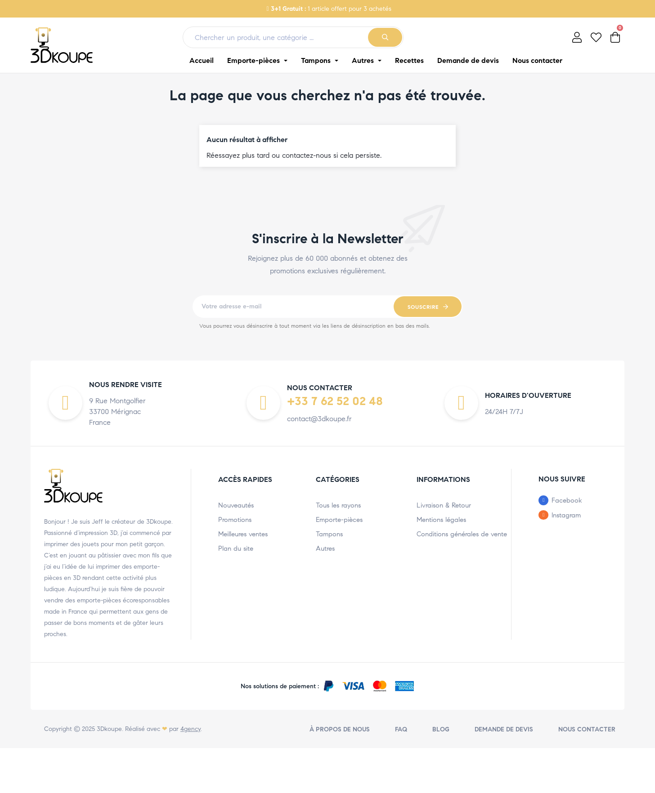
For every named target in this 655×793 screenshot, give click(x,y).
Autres (325, 548)
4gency (190, 729)
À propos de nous (340, 729)
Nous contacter (586, 729)
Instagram (566, 515)
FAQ (401, 729)
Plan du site (235, 548)
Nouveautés (236, 505)
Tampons (329, 534)
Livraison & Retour (444, 505)
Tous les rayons (338, 505)
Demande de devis (504, 729)
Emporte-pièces (339, 520)
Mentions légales (441, 520)
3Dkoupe (109, 729)
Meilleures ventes (243, 534)
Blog (440, 729)
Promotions (234, 520)
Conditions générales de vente (462, 534)
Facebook (567, 500)
